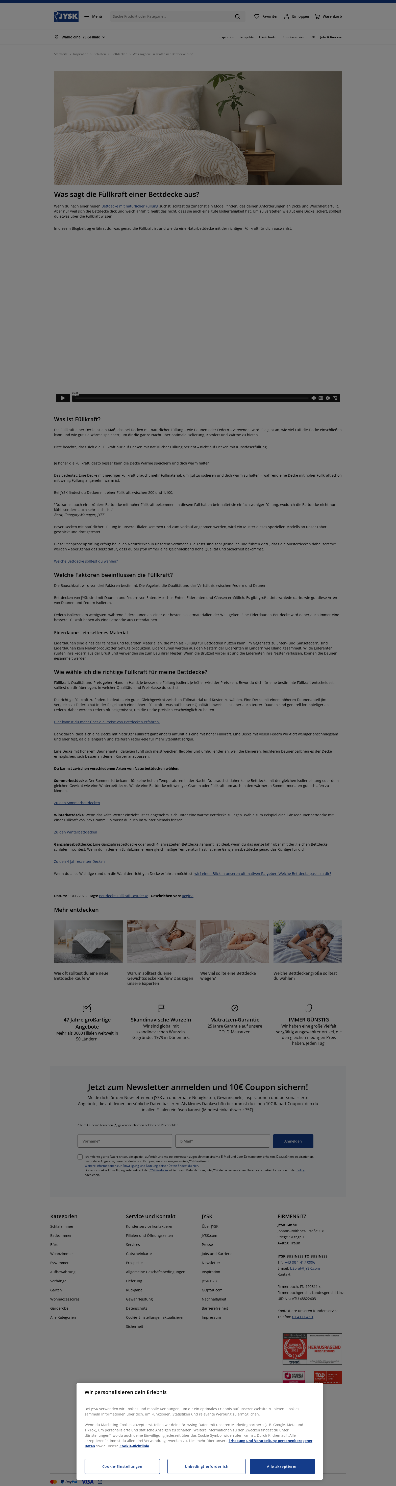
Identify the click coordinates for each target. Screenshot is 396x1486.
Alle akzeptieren (282, 1466)
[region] (200, 1431)
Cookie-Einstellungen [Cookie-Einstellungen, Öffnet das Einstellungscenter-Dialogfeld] (122, 1466)
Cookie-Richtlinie (134, 1446)
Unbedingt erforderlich (206, 1466)
